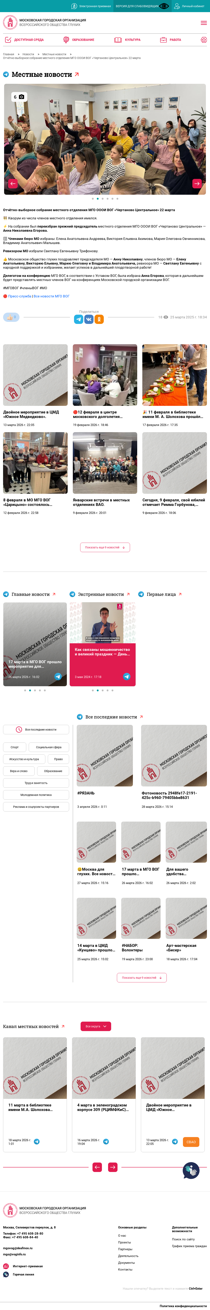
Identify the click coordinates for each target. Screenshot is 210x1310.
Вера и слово (18, 771)
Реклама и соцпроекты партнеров (36, 806)
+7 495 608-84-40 (25, 1237)
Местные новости (54, 54)
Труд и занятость (36, 783)
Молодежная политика (36, 795)
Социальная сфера (49, 747)
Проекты (124, 1242)
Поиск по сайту (183, 1239)
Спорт (15, 747)
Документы (126, 1263)
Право (58, 759)
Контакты (125, 1269)
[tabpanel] (105, 139)
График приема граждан (189, 1246)
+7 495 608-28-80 (30, 1233)
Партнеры (125, 1249)
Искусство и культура (24, 759)
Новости (29, 54)
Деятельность (128, 1256)
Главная (9, 54)
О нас (122, 1235)
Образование (53, 771)
